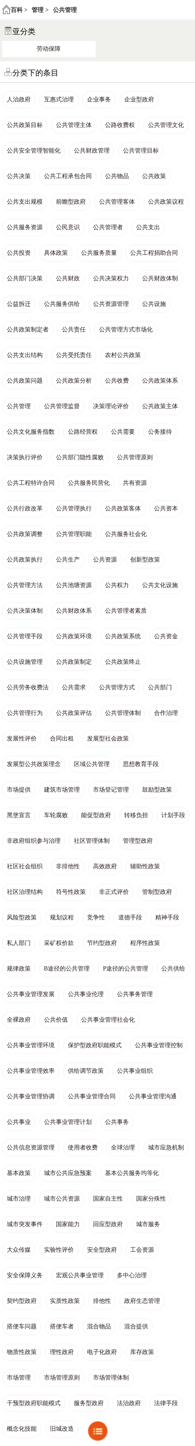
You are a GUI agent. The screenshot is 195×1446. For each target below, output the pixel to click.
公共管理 (65, 10)
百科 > (19, 10)
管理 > (40, 10)
